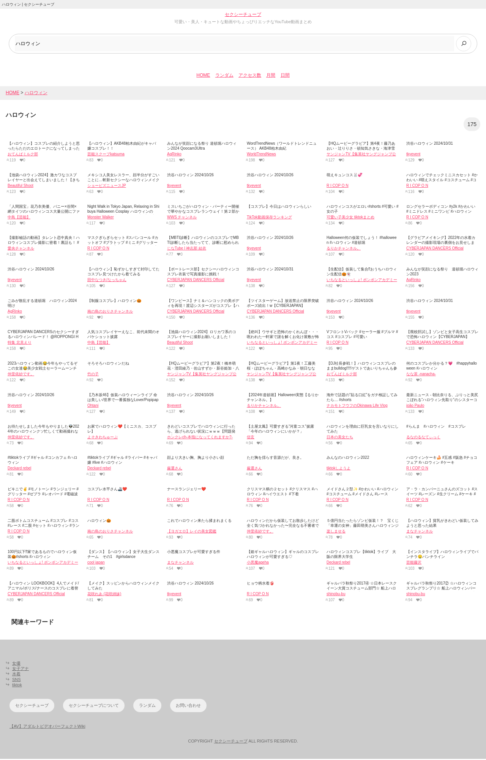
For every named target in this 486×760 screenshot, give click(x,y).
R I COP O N (338, 186)
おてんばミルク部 (23, 155)
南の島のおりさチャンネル (110, 312)
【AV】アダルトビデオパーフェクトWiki (47, 727)
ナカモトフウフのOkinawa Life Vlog (357, 406)
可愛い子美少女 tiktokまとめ (350, 218)
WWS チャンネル (182, 218)
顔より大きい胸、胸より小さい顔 (195, 459)
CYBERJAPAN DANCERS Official (435, 249)
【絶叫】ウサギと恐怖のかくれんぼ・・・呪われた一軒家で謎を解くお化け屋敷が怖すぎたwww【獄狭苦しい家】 (283, 338)
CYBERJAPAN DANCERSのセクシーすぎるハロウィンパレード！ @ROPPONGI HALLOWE (43, 338)
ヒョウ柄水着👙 (260, 584)
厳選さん (174, 469)
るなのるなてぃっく (423, 438)
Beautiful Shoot (20, 186)
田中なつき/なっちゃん (106, 280)
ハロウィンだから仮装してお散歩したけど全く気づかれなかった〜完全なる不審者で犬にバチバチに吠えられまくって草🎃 (283, 526)
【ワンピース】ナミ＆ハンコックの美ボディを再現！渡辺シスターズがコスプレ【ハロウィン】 (203, 306)
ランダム (224, 76)
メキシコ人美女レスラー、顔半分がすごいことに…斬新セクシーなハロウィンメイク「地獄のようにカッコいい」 (123, 181)
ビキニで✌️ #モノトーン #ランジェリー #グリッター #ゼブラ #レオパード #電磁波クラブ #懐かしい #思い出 (43, 495)
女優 (16, 664)
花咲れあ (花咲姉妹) (104, 595)
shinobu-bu (336, 595)
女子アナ (20, 669)
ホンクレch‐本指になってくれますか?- (200, 438)
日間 (285, 76)
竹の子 (93, 375)
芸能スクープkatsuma (106, 155)
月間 (270, 76)
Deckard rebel (19, 469)
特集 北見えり (20, 343)
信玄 (250, 438)
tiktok (17, 685)
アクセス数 (249, 76)
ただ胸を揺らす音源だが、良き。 (275, 459)
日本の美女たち (340, 438)
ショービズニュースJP (106, 186)
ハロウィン (36, 93)
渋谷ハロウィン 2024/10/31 (429, 144)
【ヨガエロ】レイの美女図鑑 (191, 532)
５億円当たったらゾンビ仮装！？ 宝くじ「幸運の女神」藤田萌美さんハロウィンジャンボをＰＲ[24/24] (363, 526)
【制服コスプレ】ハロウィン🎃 (114, 301)
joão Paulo (415, 406)
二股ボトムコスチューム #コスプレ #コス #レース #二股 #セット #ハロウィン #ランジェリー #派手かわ (43, 526)
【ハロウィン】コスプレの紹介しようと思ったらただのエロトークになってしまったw (44, 149)
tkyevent (413, 155)
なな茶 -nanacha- (421, 375)
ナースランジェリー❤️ (186, 490)
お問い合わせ (188, 706)
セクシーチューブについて (94, 706)
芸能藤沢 (413, 563)
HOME (203, 76)
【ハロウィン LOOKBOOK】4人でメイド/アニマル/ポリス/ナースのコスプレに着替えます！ (43, 589)
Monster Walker (100, 218)
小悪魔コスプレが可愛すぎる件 (193, 553)
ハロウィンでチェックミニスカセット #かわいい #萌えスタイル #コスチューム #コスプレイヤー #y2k (442, 181)
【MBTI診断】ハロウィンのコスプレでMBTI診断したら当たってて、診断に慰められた (203, 244)
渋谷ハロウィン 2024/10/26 (190, 176)
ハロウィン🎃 (99, 521)
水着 (16, 675)
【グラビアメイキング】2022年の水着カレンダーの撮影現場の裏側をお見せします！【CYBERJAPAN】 (440, 244)
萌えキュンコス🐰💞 (344, 176)
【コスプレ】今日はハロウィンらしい (279, 207)
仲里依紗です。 (21, 375)
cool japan (96, 563)
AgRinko (174, 155)
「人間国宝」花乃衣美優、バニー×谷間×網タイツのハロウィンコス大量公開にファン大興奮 (44, 212)
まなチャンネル (419, 532)
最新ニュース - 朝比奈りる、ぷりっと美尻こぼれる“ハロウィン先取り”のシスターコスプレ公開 (442, 400)
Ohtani (92, 406)
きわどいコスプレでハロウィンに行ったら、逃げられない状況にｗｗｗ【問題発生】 (201, 432)
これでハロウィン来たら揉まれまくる (199, 521)
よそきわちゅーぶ (102, 438)
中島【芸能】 (19, 218)
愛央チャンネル (21, 249)
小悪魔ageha (258, 563)
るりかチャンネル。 (344, 249)
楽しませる (336, 532)
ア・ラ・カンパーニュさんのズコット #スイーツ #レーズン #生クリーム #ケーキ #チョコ (442, 495)
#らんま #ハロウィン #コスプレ (436, 427)
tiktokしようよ (338, 469)
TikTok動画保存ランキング (269, 218)
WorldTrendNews (261, 155)
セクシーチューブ (243, 14)
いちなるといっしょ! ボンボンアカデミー (362, 280)
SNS (16, 680)
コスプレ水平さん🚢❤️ (107, 490)
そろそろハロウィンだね (108, 364)
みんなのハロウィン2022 (348, 459)
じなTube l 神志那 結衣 (186, 249)
